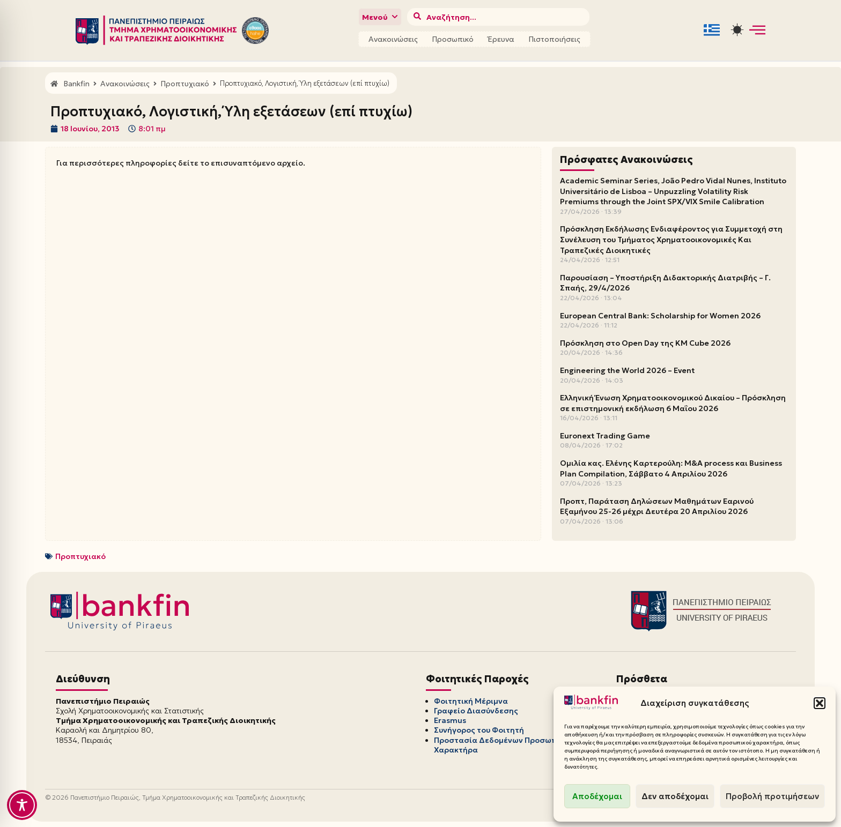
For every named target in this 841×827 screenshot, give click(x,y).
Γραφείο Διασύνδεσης (476, 711)
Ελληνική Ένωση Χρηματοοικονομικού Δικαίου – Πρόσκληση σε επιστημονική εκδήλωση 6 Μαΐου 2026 (673, 403)
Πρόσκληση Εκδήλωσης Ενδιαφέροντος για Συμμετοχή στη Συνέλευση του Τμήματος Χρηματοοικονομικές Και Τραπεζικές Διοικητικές (671, 239)
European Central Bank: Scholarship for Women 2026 (660, 316)
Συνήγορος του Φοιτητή (479, 730)
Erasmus (450, 720)
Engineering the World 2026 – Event (627, 370)
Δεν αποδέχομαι (675, 796)
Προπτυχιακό (80, 556)
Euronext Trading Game (605, 436)
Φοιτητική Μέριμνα (471, 701)
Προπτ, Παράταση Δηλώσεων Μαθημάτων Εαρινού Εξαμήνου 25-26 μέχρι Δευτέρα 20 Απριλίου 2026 (657, 506)
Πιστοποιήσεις (554, 39)
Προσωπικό (453, 39)
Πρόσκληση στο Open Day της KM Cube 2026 (645, 343)
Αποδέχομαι (597, 796)
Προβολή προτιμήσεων (772, 796)
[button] (819, 703)
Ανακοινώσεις (393, 39)
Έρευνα (501, 39)
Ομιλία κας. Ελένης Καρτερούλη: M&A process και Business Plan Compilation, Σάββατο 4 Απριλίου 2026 (671, 468)
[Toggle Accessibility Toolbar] (22, 805)
